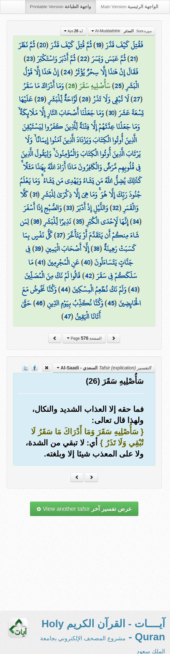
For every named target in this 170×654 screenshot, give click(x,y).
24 (66, 72)
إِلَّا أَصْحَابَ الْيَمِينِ (67, 248)
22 (83, 59)
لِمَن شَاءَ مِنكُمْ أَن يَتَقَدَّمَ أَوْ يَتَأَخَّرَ (79, 228)
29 (40, 99)
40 (87, 262)
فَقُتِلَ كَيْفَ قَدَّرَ (124, 45)
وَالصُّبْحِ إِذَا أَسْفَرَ (42, 208)
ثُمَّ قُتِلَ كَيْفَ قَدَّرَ (71, 45)
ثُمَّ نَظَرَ (26, 45)
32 (115, 208)
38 (96, 248)
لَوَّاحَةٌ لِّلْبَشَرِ (62, 99)
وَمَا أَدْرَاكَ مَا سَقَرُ (43, 86)
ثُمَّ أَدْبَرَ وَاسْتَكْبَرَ (56, 59)
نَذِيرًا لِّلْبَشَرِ (57, 221)
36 (36, 221)
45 (110, 303)
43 (134, 289)
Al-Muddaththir (121, 31)
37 (59, 235)
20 (42, 45)
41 (40, 262)
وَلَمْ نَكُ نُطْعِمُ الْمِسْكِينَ (99, 289)
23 (29, 59)
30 (111, 113)
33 (69, 208)
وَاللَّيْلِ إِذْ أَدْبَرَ (92, 208)
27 (136, 99)
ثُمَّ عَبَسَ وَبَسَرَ (108, 59)
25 (118, 86)
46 (39, 303)
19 (98, 45)
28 (85, 99)
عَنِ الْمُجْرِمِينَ (63, 262)
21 (132, 59)
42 (88, 276)
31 (34, 194)
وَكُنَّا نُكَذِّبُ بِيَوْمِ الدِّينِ (75, 303)
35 (79, 221)
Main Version (129, 6)
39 (38, 248)
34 (135, 221)
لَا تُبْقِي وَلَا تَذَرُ (111, 99)
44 (64, 289)
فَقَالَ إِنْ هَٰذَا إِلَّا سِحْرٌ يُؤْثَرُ (106, 72)
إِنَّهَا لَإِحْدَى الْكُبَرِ (107, 221)
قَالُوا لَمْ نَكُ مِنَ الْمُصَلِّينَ (52, 276)
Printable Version (60, 6)
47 (67, 316)
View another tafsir (84, 509)
